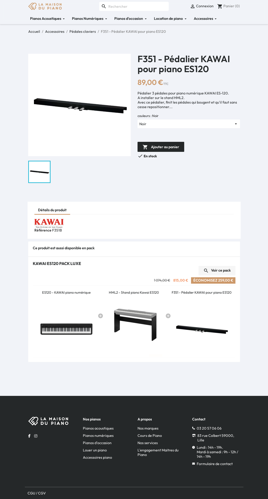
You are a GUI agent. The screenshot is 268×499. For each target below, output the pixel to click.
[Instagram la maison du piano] (35, 436)
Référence (42, 230)
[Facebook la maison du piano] (29, 436)
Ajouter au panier (161, 147)
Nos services (148, 442)
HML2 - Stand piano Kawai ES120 (134, 292)
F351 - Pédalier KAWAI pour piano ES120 (202, 292)
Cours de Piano (150, 435)
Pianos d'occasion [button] (129, 18)
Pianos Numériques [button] (88, 18)
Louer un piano (95, 450)
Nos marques (148, 428)
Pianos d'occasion (97, 442)
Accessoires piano (97, 457)
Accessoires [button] (204, 18)
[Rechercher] (134, 6)
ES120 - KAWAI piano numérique (66, 292)
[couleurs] (189, 124)
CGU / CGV (37, 493)
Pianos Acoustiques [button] (46, 18)
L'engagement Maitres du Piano (158, 452)
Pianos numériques (98, 435)
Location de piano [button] (169, 18)
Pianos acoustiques (98, 428)
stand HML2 (174, 97)
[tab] (52, 210)
